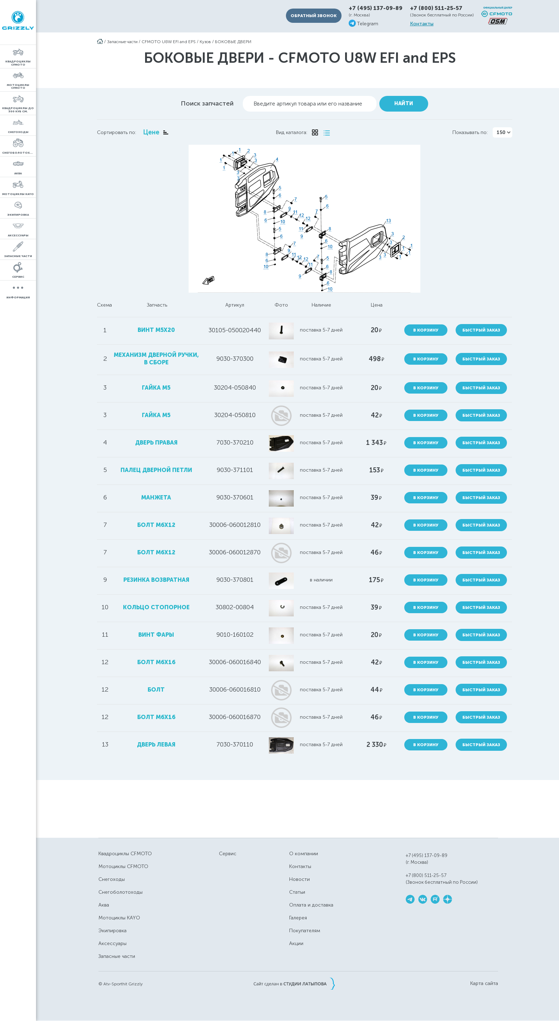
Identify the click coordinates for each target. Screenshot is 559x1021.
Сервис (227, 854)
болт (156, 689)
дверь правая (156, 442)
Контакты (422, 23)
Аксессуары (112, 943)
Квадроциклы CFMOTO (125, 854)
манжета (156, 497)
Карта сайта (484, 983)
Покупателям (304, 931)
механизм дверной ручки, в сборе (156, 359)
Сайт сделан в (294, 984)
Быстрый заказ (481, 330)
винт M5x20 (156, 330)
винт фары (156, 634)
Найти (403, 104)
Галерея (298, 918)
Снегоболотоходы (120, 892)
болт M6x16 (156, 717)
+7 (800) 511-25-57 (436, 8)
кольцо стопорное (156, 607)
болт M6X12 (156, 525)
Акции (296, 943)
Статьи (297, 892)
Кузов (205, 42)
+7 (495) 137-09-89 (375, 8)
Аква (103, 905)
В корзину (426, 330)
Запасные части (122, 42)
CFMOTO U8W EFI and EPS (169, 42)
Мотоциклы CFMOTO (123, 866)
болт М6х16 (156, 662)
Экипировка (112, 931)
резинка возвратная (156, 579)
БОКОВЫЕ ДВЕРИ (233, 42)
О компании (303, 854)
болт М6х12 (156, 552)
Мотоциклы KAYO (119, 918)
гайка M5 (156, 387)
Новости (299, 879)
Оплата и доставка (311, 905)
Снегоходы (111, 879)
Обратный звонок (314, 15)
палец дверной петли (156, 470)
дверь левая (156, 744)
